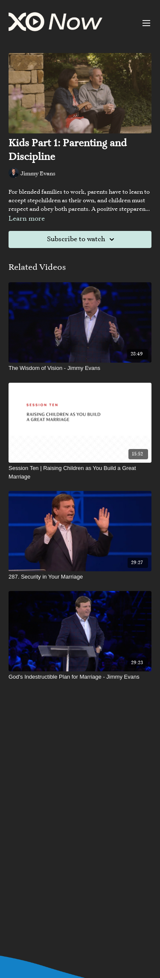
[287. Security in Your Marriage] (80, 577)
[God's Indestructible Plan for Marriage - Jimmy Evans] (80, 677)
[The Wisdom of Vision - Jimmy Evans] (80, 368)
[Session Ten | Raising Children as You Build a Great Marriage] (80, 472)
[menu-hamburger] (146, 23)
